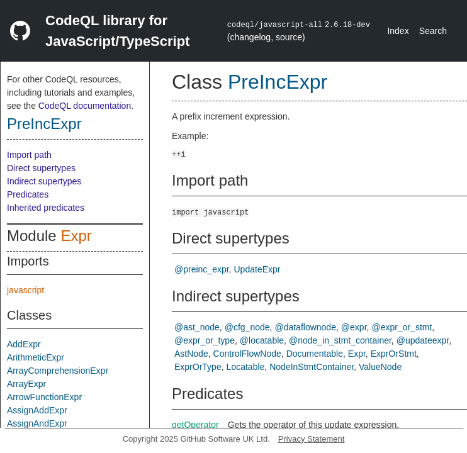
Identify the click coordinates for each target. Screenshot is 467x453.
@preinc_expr (201, 269)
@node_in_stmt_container (340, 340)
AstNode (191, 354)
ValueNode (380, 367)
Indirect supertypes (44, 181)
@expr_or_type (204, 340)
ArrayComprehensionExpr (57, 371)
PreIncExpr (44, 123)
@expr (354, 327)
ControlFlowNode (247, 354)
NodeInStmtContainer (311, 367)
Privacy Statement (311, 439)
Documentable (314, 354)
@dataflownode (305, 327)
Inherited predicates (45, 208)
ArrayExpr (26, 384)
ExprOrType (198, 367)
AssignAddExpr (37, 410)
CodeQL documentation (84, 106)
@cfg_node (247, 327)
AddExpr (24, 344)
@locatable (262, 340)
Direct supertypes (41, 168)
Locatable (246, 367)
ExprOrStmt (394, 354)
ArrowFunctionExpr (44, 397)
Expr (75, 235)
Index (397, 31)
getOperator (195, 425)
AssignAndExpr (37, 423)
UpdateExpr (257, 269)
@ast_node (197, 327)
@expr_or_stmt (401, 327)
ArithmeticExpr (35, 357)
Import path (29, 155)
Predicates (27, 194)
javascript (25, 290)
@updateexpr (423, 340)
